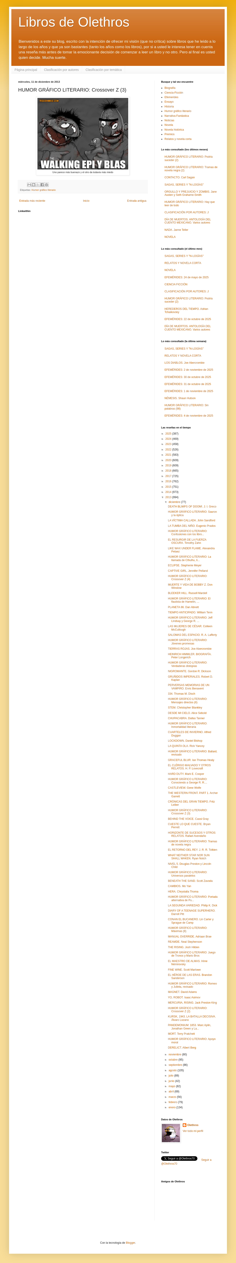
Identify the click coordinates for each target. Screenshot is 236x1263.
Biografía (170, 88)
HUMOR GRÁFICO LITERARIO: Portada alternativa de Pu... (193, 898)
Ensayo (169, 101)
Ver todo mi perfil (193, 1131)
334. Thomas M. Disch (181, 693)
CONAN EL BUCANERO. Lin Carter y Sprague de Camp (191, 921)
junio (172, 1081)
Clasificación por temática (104, 70)
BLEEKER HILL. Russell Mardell (187, 593)
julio (171, 1075)
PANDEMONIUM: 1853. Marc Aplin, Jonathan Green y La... (189, 1027)
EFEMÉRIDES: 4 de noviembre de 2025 (189, 415)
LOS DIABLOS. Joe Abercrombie (184, 362)
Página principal (26, 70)
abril (172, 1091)
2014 (168, 492)
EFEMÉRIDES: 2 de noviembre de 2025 (189, 369)
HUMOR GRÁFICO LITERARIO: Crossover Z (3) (187, 812)
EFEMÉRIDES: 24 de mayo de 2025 (187, 277)
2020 (168, 460)
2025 (168, 433)
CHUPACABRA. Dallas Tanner (186, 718)
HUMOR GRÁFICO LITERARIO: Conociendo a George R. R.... (187, 781)
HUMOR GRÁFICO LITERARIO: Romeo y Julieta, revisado (192, 985)
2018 (168, 470)
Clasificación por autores (61, 70)
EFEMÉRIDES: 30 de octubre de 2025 (188, 377)
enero (172, 1107)
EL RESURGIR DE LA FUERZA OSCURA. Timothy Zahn (187, 541)
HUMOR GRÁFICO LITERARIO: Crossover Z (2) (187, 1010)
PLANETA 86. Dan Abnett (183, 607)
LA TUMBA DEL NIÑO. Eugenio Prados (192, 525)
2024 (168, 438)
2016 (168, 481)
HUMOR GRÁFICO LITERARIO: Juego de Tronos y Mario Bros (191, 954)
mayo (172, 1086)
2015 (168, 486)
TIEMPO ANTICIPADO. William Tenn (190, 612)
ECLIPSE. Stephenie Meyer (185, 565)
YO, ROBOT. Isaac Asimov (184, 997)
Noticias (169, 120)
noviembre (175, 1054)
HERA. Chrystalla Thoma (183, 891)
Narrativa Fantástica (177, 115)
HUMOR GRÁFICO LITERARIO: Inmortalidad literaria (187, 725)
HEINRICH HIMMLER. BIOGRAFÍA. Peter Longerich (189, 656)
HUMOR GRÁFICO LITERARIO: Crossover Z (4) (187, 577)
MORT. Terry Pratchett (181, 1033)
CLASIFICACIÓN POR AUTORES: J (187, 212)
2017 (168, 476)
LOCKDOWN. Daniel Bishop (185, 740)
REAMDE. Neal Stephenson (185, 941)
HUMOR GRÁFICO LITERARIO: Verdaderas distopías (187, 664)
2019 (168, 465)
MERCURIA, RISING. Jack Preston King (192, 1002)
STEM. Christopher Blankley (185, 707)
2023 (168, 444)
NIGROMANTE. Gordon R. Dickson (189, 671)
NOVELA (170, 237)
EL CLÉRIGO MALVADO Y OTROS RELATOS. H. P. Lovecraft (189, 767)
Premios (170, 134)
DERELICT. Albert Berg (182, 1047)
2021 (168, 454)
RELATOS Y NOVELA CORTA (183, 263)
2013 (168, 497)
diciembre (175, 502)
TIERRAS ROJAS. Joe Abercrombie (189, 648)
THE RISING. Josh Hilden (183, 947)
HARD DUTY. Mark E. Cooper (186, 774)
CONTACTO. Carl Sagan (180, 177)
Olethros (192, 1125)
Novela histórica (174, 129)
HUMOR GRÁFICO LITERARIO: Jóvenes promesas (187, 642)
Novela (169, 125)
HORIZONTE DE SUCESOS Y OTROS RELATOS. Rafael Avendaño (192, 834)
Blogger (130, 1242)
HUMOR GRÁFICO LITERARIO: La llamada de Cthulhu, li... (189, 558)
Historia (169, 106)
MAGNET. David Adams (182, 992)
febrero (173, 1102)
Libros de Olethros (73, 22)
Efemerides (171, 97)
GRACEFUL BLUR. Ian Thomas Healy (191, 760)
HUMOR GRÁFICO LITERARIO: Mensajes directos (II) (187, 700)
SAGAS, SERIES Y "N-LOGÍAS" (184, 184)
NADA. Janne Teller (176, 229)
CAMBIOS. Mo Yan (179, 886)
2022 (168, 449)
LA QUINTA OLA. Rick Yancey (186, 746)
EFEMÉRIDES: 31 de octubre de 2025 (188, 384)
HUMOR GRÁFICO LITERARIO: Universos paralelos (187, 874)
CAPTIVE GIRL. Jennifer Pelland (188, 570)
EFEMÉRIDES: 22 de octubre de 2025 (188, 319)
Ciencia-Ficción (174, 92)
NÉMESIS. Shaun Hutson (180, 398)
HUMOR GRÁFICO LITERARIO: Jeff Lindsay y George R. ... (190, 619)
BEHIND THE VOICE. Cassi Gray (188, 818)
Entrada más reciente (32, 200)
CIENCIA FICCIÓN (176, 284)
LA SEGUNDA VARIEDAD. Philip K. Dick (192, 905)
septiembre (176, 1065)
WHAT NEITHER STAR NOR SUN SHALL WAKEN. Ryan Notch (188, 857)
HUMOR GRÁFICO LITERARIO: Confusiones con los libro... (187, 533)
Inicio (86, 200)
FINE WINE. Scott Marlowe (184, 969)
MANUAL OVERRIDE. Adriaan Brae (189, 936)
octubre (173, 1059)
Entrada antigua (136, 200)
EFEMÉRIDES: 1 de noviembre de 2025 (189, 391)
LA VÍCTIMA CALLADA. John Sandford (191, 520)
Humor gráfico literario (44, 190)
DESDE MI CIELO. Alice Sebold (187, 713)
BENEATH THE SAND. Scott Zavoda (190, 881)
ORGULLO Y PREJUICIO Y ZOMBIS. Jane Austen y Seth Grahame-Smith (191, 193)
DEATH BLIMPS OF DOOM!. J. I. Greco (192, 506)
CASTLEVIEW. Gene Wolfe (184, 787)
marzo (173, 1097)
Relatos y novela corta (178, 139)
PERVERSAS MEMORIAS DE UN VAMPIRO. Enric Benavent (188, 687)
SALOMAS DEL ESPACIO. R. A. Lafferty (192, 634)
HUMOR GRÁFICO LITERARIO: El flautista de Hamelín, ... (189, 600)
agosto (173, 1070)
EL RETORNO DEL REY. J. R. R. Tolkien (192, 849)
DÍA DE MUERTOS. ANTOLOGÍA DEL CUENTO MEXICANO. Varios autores (188, 221)
